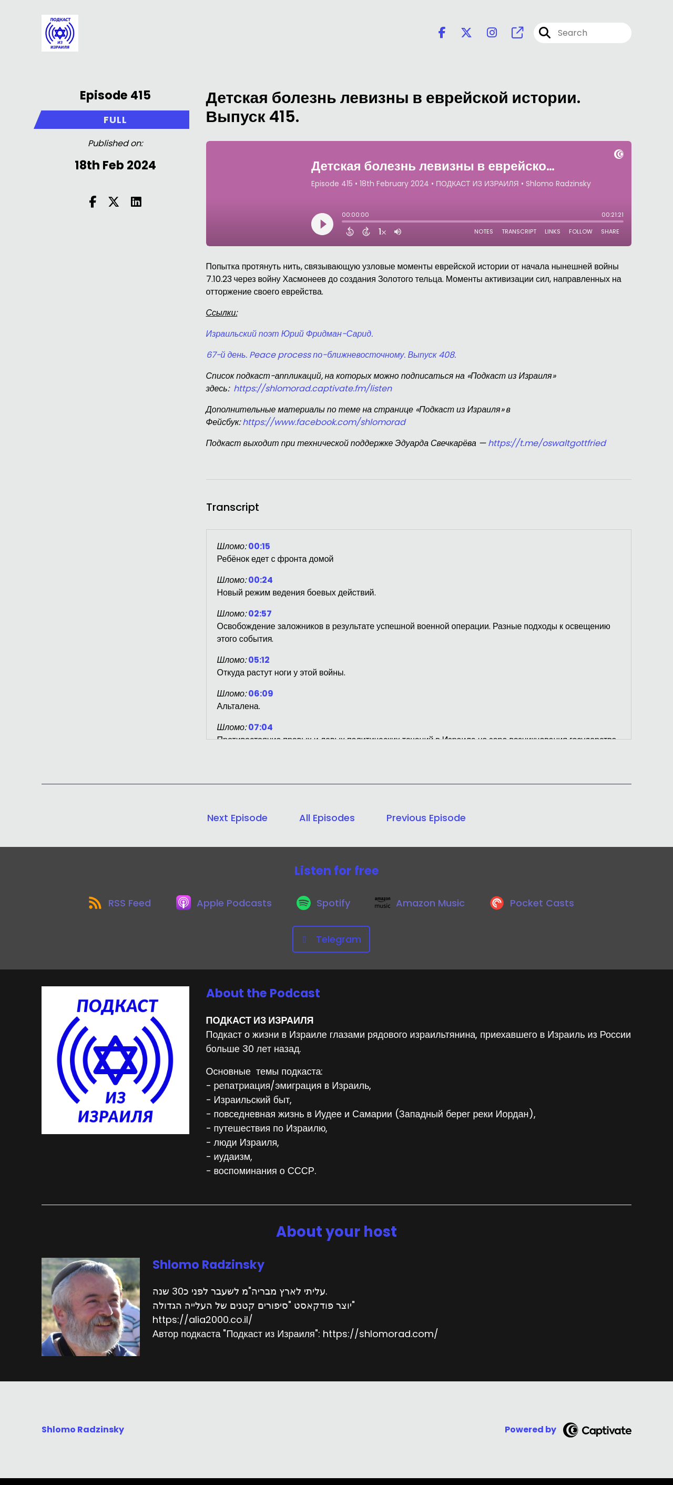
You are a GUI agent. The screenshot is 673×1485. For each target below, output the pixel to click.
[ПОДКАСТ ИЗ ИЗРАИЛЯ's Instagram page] (485, 34)
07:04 (260, 729)
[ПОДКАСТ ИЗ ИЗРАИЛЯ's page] (511, 34)
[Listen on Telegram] (331, 946)
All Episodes (327, 819)
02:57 (260, 616)
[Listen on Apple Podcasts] (221, 908)
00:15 (259, 548)
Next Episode (237, 819)
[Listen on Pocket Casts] (539, 908)
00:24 (260, 582)
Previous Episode (426, 819)
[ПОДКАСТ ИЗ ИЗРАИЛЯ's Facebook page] (442, 34)
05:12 (259, 662)
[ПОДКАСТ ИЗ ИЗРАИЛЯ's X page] (460, 34)
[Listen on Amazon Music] (423, 908)
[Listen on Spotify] (324, 908)
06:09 (260, 696)
